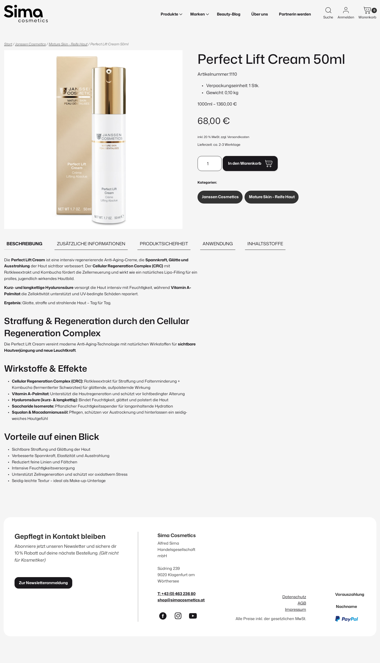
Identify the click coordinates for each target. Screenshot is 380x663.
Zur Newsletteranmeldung (43, 582)
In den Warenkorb (244, 163)
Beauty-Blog (228, 14)
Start (8, 44)
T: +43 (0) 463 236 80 (177, 593)
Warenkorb (367, 17)
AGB (302, 603)
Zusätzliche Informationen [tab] (91, 243)
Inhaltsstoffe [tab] (265, 243)
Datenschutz (294, 596)
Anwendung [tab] (218, 243)
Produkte (169, 14)
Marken (197, 14)
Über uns (259, 14)
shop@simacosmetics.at (181, 600)
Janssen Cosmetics (30, 44)
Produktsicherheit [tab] (164, 243)
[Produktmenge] (210, 163)
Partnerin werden (295, 14)
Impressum (295, 609)
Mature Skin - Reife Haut (68, 44)
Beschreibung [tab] (24, 243)
